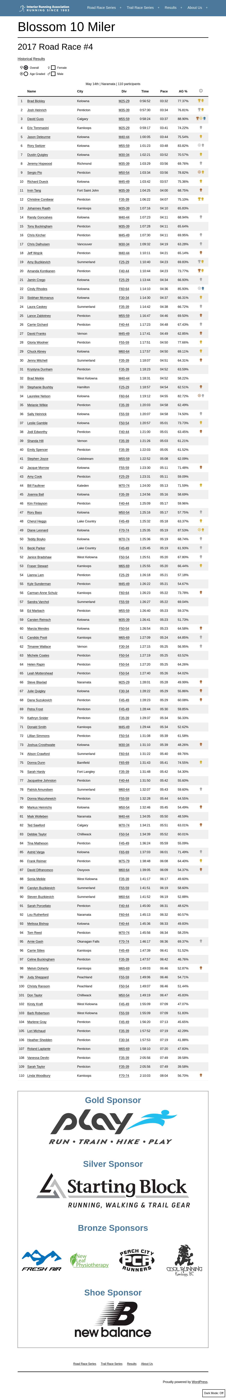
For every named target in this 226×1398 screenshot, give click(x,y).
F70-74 (124, 530)
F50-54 (124, 423)
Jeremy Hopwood (39, 163)
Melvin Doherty (37, 968)
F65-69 (124, 762)
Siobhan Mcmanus (40, 298)
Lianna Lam (35, 575)
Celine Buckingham (41, 959)
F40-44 (124, 271)
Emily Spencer (37, 450)
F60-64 (124, 289)
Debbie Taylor (37, 834)
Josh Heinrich (36, 110)
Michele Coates (38, 655)
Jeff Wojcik (34, 253)
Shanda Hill (35, 441)
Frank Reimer (36, 861)
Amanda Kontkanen (41, 271)
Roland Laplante (38, 1049)
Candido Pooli (37, 637)
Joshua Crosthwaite (41, 745)
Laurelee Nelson (38, 396)
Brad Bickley (36, 101)
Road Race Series (101, 8)
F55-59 (124, 342)
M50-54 (124, 172)
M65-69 (124, 566)
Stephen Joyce (37, 459)
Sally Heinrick (36, 414)
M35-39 (124, 110)
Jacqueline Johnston (41, 780)
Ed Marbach (35, 610)
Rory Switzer (36, 146)
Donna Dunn (36, 762)
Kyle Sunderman (39, 584)
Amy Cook (34, 476)
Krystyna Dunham (39, 369)
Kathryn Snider (37, 718)
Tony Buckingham (39, 226)
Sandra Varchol (38, 602)
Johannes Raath (38, 208)
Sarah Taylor (36, 1066)
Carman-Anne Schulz (42, 593)
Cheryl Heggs (36, 521)
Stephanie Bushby (40, 387)
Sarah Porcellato (39, 906)
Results (171, 8)
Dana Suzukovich (39, 700)
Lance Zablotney (39, 316)
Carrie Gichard (37, 324)
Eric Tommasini (38, 128)
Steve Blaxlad (37, 682)
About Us (195, 8)
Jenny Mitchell (37, 360)
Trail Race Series (140, 8)
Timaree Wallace (39, 646)
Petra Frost (35, 709)
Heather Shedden (39, 1040)
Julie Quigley (36, 691)
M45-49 (124, 181)
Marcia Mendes (38, 628)
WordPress (199, 1382)
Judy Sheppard (38, 977)
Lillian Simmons (38, 736)
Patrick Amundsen (40, 789)
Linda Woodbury (38, 1075)
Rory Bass (34, 512)
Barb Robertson (38, 1013)
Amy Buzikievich (38, 262)
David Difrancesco (40, 870)
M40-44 (124, 137)
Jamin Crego (36, 280)
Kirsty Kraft (35, 1004)
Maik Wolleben (37, 816)
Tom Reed (34, 932)
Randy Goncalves (39, 217)
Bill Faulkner (36, 485)
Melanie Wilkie (37, 405)
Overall (34, 67)
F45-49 (124, 521)
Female (62, 67)
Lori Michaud (36, 1031)
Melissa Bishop (38, 923)
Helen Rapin (36, 664)
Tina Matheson (37, 843)
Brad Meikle (35, 378)
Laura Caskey (37, 307)
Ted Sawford (36, 825)
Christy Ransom (38, 986)
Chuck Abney (36, 351)
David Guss (35, 119)
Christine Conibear (40, 199)
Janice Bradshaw (39, 557)
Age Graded (37, 73)
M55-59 (124, 119)
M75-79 (124, 861)
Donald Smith (36, 727)
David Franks (36, 333)
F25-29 (124, 262)
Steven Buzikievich (40, 897)
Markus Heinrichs (39, 807)
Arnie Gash (35, 941)
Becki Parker (36, 548)
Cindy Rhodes (37, 289)
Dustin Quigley (37, 155)
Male (60, 73)
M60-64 (124, 351)
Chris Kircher (36, 235)
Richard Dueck (37, 181)
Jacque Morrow (38, 468)
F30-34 (124, 298)
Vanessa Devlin (38, 1058)
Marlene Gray (36, 1022)
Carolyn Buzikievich (41, 888)
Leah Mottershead (40, 673)
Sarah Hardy (36, 771)
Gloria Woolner (37, 342)
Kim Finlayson (37, 503)
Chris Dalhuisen (38, 244)
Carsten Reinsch (39, 620)
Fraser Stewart (37, 566)
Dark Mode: (213, 1393)
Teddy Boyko (36, 539)
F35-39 (124, 199)
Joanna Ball (35, 494)
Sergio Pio (34, 172)
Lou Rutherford (37, 914)
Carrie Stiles (35, 950)
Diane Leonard (37, 530)
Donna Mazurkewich (41, 798)
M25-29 (124, 101)
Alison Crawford (38, 754)
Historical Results (31, 59)
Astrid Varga (35, 852)
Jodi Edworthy (37, 432)
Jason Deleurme (38, 137)
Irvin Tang (34, 190)
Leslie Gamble (37, 423)
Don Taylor (34, 995)
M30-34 (124, 155)
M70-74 (124, 485)
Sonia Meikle (36, 879)
